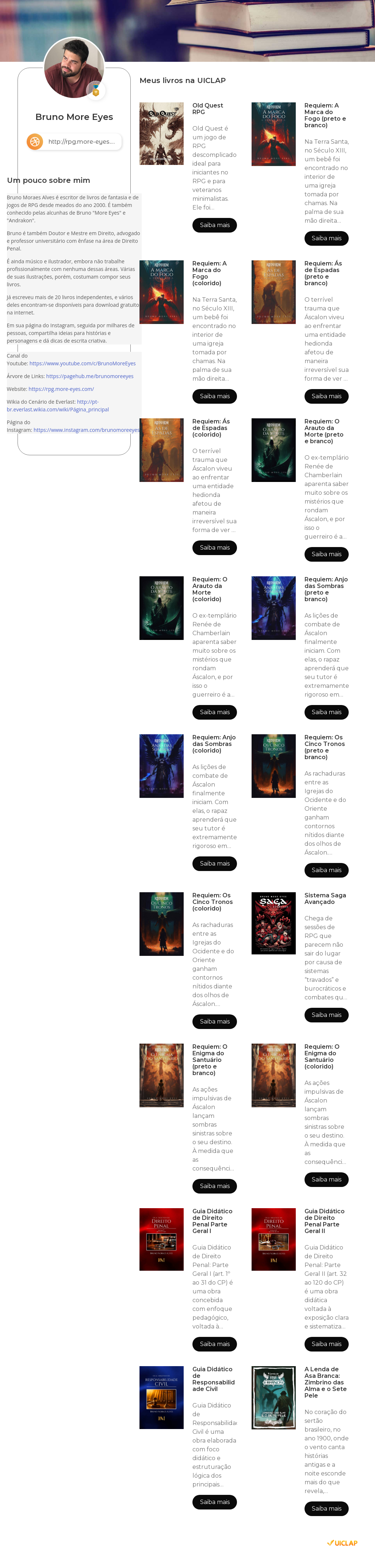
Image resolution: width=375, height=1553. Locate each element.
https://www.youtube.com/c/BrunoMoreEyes (83, 363)
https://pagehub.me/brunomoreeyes (90, 376)
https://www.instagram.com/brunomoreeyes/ (88, 429)
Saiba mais (215, 225)
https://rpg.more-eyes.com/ (61, 388)
